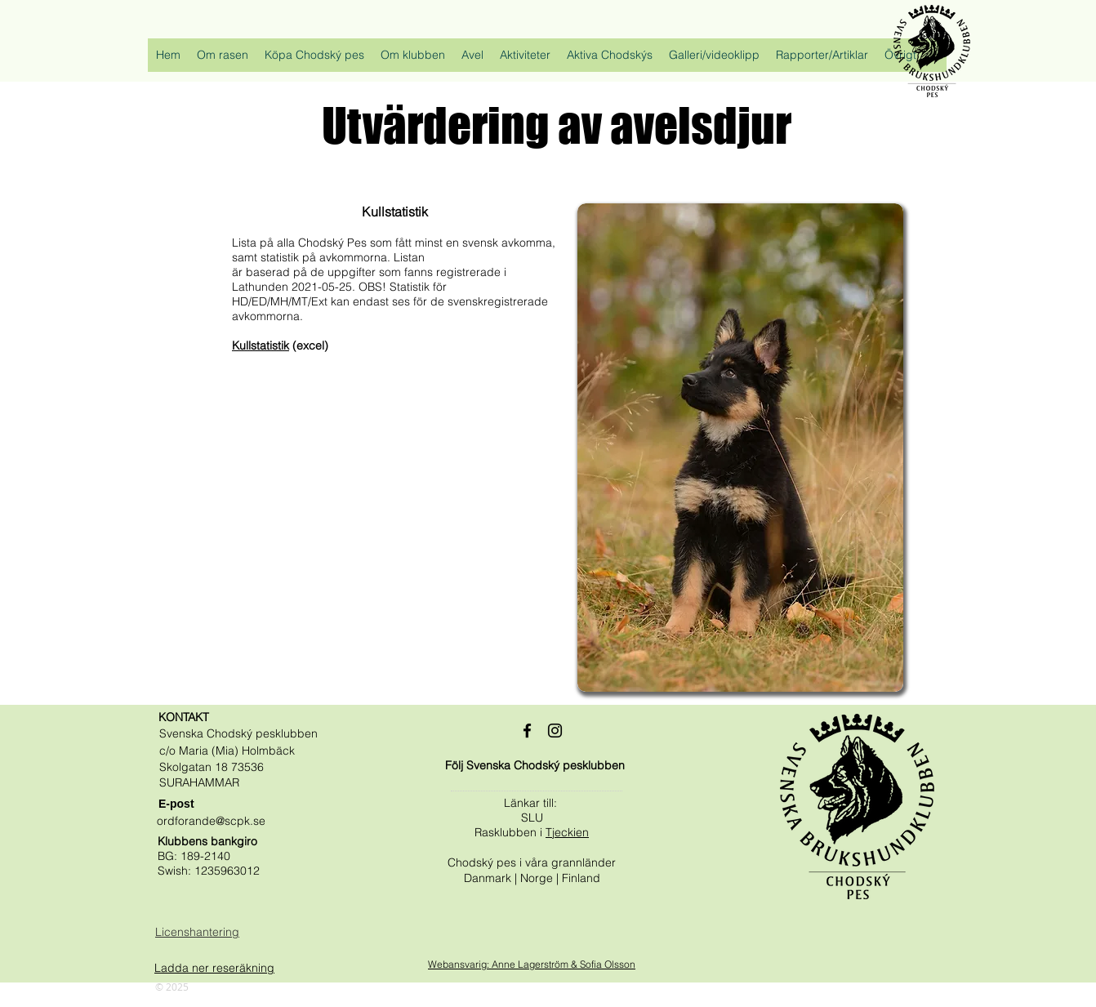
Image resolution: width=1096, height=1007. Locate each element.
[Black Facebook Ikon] (527, 730)
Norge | (541, 878)
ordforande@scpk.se (211, 820)
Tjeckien (567, 832)
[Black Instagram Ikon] (555, 730)
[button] (222, 60)
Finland (581, 878)
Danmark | (492, 878)
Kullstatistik (260, 345)
